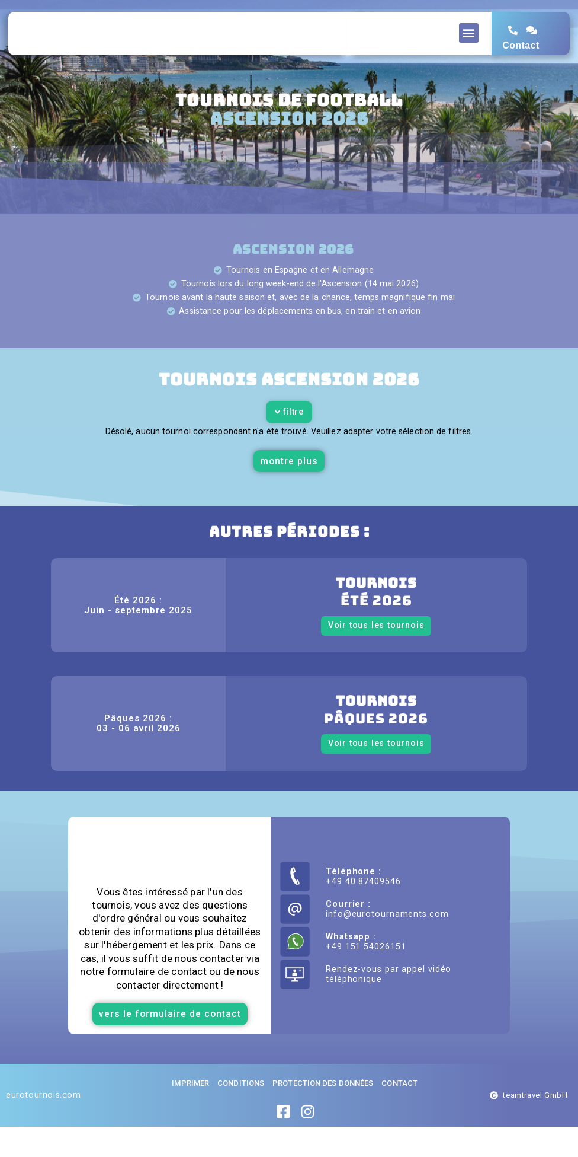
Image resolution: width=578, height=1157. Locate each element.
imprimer (190, 1113)
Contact (520, 57)
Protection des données (322, 1113)
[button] (469, 33)
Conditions (240, 1113)
